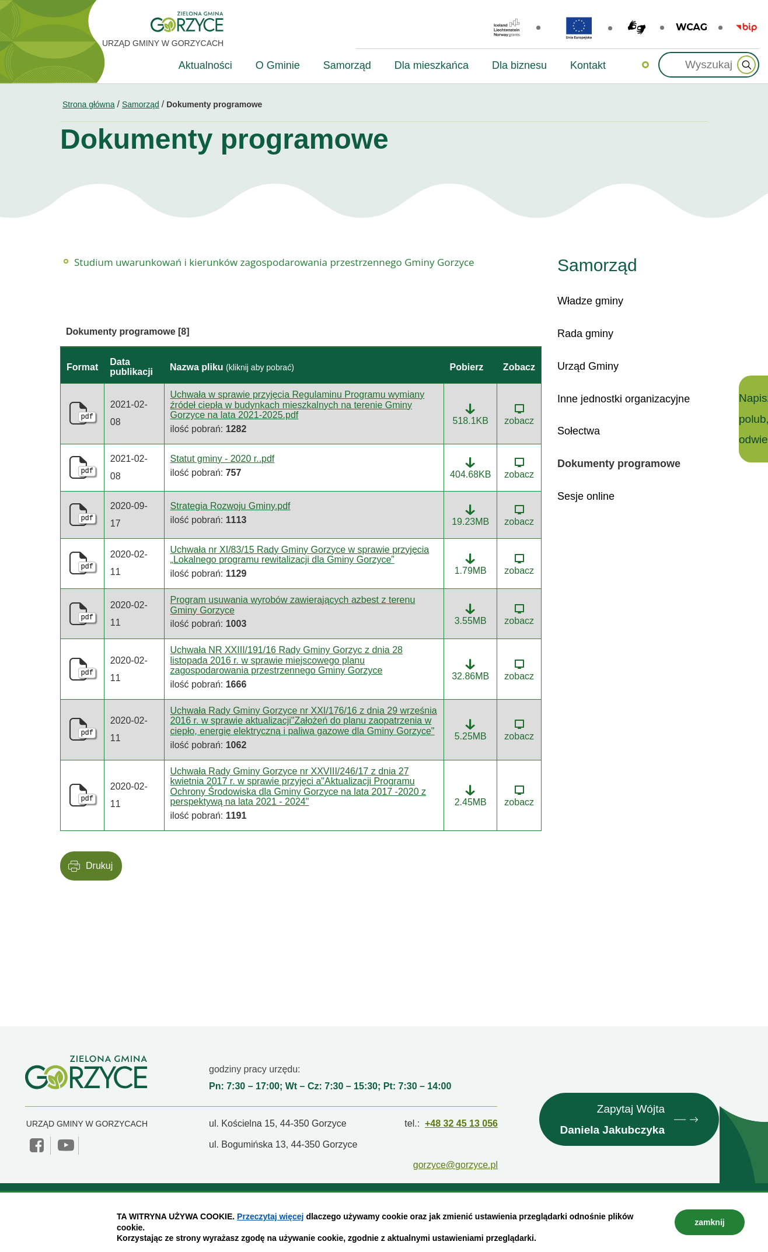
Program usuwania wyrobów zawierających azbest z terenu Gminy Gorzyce (293, 605)
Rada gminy (585, 333)
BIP (746, 27)
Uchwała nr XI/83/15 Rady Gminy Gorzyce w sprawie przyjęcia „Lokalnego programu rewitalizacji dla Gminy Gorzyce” (300, 555)
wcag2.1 (692, 27)
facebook (38, 1145)
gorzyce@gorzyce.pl (455, 1165)
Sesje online (586, 496)
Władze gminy (590, 301)
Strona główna (88, 104)
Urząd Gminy (588, 366)
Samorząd (140, 104)
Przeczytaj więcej (270, 1216)
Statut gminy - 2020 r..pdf (222, 459)
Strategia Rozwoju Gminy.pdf (230, 506)
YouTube (66, 1145)
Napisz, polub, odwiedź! (753, 419)
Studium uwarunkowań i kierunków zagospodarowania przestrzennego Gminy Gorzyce (274, 262)
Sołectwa (578, 431)
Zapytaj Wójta (612, 1121)
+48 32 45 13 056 (461, 1123)
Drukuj (99, 866)
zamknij (709, 1222)
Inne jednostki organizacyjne (623, 399)
